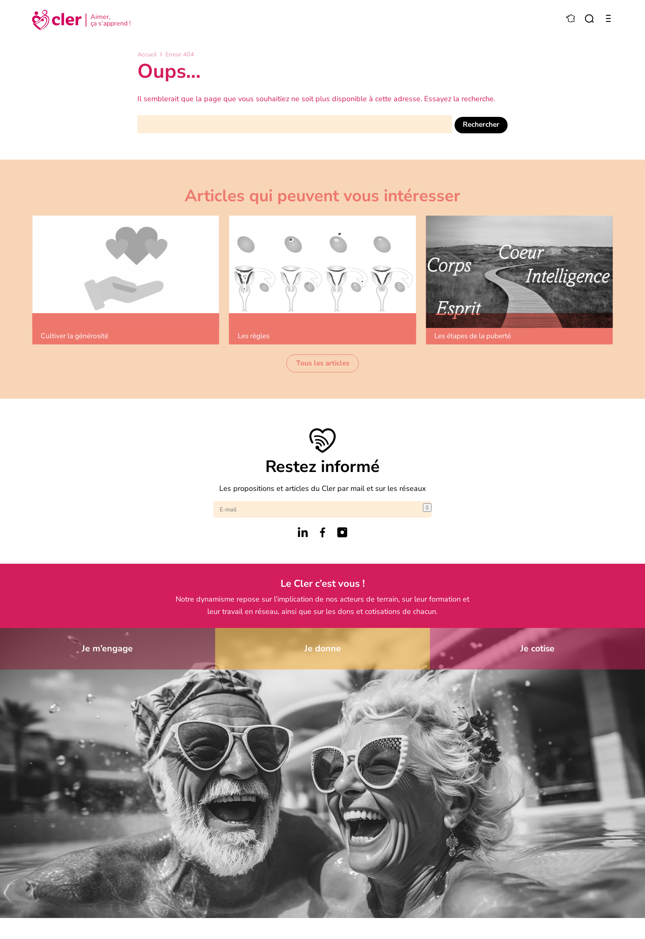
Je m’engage (107, 650)
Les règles (256, 336)
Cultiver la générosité (77, 336)
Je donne (322, 650)
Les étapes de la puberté (478, 336)
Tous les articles (322, 364)
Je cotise (538, 650)
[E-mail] (318, 510)
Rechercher (479, 124)
